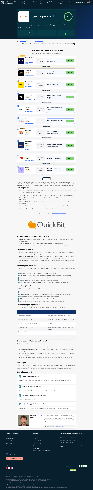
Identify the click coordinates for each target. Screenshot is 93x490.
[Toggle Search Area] (91, 3)
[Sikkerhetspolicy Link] (19, 443)
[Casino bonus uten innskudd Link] (73, 442)
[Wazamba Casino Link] (21, 61)
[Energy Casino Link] (21, 85)
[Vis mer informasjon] (46, 66)
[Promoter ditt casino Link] (46, 443)
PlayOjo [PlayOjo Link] (27, 167)
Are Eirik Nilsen (23, 41)
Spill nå (70, 60)
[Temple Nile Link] (21, 73)
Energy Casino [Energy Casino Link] (29, 81)
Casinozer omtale (29, 111)
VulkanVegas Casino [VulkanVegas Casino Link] (28, 142)
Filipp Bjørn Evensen (39, 41)
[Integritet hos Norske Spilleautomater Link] (46, 450)
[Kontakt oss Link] (46, 438)
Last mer (46, 178)
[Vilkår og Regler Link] (19, 433)
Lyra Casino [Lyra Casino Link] (28, 119)
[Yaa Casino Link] (21, 158)
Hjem (18, 7)
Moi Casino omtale (29, 134)
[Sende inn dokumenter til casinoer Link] (73, 437)
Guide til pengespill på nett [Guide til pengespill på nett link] (65, 2)
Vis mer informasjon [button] (46, 66)
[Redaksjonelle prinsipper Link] (46, 441)
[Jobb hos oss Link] (46, 448)
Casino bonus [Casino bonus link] (41, 2)
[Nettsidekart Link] (73, 449)
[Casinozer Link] (21, 109)
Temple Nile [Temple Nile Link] (28, 70)
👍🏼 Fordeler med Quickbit (40, 43)
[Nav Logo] (6, 2)
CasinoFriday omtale (30, 99)
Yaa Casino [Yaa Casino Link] (28, 156)
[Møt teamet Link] (46, 436)
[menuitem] (18, 2)
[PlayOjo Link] (21, 170)
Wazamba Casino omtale (29, 63)
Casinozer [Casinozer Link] (27, 107)
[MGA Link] (75, 466)
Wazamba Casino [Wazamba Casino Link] (29, 57)
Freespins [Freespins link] (35, 2)
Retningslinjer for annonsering (54, 53)
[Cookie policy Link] (19, 436)
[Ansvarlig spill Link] (19, 441)
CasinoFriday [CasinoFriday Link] (28, 95)
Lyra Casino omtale (29, 123)
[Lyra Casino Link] (21, 121)
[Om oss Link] (46, 433)
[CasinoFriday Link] (21, 97)
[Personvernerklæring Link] (19, 438)
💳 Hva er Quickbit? (26, 43)
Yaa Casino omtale (29, 160)
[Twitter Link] (6, 468)
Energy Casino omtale (28, 87)
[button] (89, 3)
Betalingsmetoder (23, 7)
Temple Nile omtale (29, 75)
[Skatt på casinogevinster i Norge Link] (73, 440)
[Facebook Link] (9, 468)
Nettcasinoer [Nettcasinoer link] (27, 2)
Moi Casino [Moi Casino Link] (28, 130)
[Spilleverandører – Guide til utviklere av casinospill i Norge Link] (73, 445)
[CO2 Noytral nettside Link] (83, 466)
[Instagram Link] (12, 468)
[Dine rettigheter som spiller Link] (19, 445)
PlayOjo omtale (28, 172)
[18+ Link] (60, 466)
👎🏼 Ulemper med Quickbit (55, 43)
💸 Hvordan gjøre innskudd (71, 43)
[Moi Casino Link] (21, 132)
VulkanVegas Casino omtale (30, 148)
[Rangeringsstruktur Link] (46, 445)
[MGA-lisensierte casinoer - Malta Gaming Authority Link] (73, 434)
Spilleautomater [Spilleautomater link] (17, 2)
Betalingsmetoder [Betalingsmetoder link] (53, 2)
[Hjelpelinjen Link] (67, 466)
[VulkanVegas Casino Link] (21, 145)
